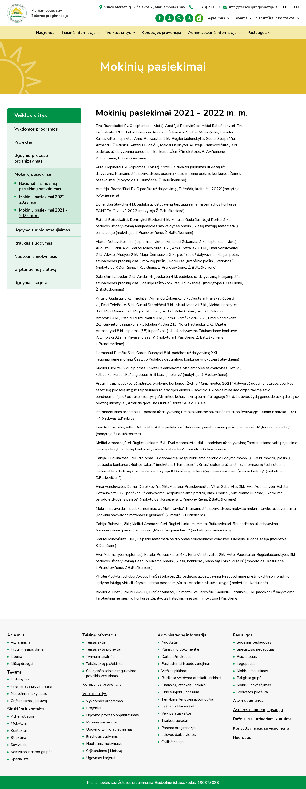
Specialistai (20, 759)
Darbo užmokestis (176, 656)
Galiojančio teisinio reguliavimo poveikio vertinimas (111, 673)
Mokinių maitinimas (252, 671)
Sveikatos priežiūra (252, 692)
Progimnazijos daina (27, 649)
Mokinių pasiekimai (32, 174)
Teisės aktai (96, 642)
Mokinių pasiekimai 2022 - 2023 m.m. (43, 199)
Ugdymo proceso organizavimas (31, 158)
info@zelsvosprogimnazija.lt (253, 7)
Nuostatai (169, 642)
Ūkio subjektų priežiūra (180, 692)
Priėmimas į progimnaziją (31, 686)
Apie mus (216, 18)
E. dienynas (20, 679)
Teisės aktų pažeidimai (104, 663)
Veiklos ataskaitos (176, 713)
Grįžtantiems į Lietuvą (35, 269)
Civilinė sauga (172, 742)
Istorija (16, 656)
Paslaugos (257, 32)
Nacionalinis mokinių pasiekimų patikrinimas (40, 186)
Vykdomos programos (36, 129)
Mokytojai (19, 723)
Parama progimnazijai (178, 727)
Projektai (23, 142)
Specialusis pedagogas (256, 649)
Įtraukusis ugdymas (33, 243)
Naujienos (45, 32)
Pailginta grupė (249, 677)
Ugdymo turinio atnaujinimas (42, 230)
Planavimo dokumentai (180, 649)
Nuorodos (242, 737)
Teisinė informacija (78, 32)
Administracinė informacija (212, 32)
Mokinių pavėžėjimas (254, 685)
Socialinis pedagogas (254, 642)
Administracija (22, 716)
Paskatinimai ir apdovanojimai (185, 663)
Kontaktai (19, 730)
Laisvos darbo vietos (178, 734)
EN (296, 7)
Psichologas (247, 656)
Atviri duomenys (248, 701)
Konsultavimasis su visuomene (261, 728)
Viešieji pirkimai (174, 671)
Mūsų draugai (22, 663)
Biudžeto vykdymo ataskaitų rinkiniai (191, 677)
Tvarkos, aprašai (174, 720)
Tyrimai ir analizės (100, 656)
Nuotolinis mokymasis (35, 256)
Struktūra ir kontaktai (275, 18)
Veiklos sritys (118, 32)
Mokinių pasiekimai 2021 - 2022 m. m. (43, 213)
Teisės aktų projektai (103, 649)
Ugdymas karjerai (31, 282)
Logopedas (246, 663)
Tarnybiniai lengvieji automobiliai (187, 699)
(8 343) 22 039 (207, 7)
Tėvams (241, 18)
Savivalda (19, 744)
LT (285, 7)
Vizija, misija (20, 642)
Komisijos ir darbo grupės (32, 752)
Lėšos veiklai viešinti (178, 706)
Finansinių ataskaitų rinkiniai (183, 685)
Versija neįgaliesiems (189, 18)
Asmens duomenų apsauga (258, 710)
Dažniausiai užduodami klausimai (263, 719)
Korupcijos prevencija (161, 32)
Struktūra (18, 737)
